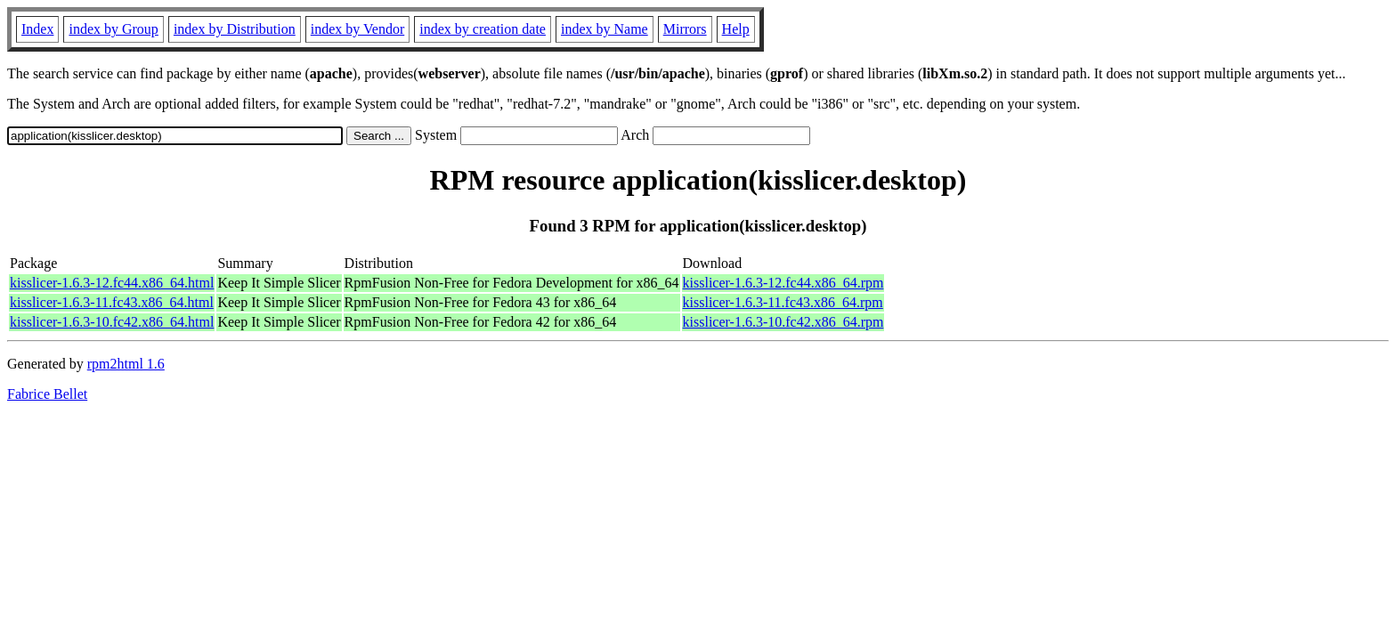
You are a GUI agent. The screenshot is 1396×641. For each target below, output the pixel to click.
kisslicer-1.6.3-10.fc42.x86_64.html (112, 321)
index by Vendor (357, 29)
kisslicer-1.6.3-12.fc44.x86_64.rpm (783, 282)
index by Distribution (235, 29)
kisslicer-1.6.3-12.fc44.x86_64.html (112, 282)
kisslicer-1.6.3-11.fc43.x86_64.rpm (783, 302)
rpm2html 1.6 (126, 363)
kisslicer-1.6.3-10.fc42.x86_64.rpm (783, 321)
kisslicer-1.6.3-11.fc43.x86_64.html (112, 302)
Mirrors (685, 29)
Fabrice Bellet (47, 394)
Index (37, 29)
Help (736, 29)
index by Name (604, 29)
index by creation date (482, 29)
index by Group (113, 29)
